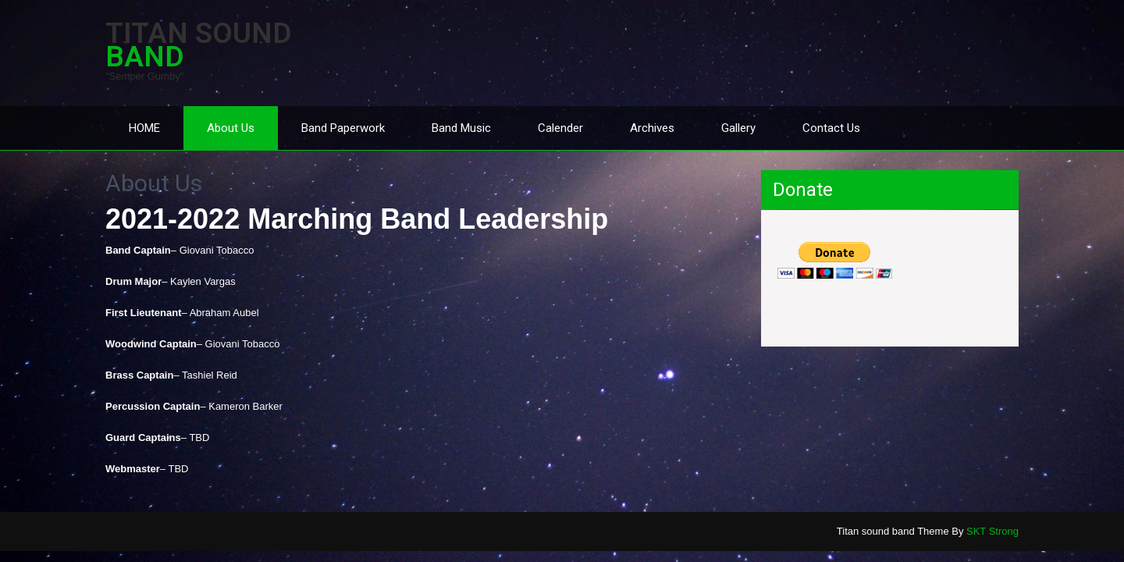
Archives (652, 128)
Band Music (461, 128)
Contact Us (831, 128)
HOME (144, 128)
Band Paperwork (343, 128)
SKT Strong (992, 531)
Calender (560, 128)
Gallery (738, 128)
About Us (230, 128)
